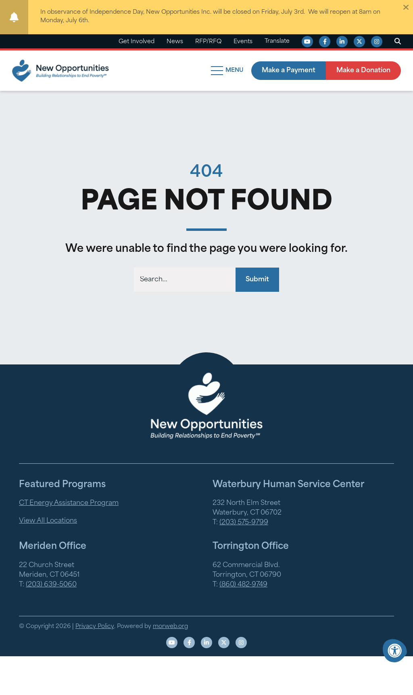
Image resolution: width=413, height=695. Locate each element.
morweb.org (170, 627)
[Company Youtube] (307, 41)
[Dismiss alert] (406, 7)
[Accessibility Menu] (395, 650)
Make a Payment (288, 70)
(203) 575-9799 (243, 522)
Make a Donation (363, 70)
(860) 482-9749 (243, 585)
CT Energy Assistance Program (69, 503)
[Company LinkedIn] (342, 41)
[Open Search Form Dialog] (397, 41)
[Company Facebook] (324, 41)
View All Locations (48, 521)
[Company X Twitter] (359, 41)
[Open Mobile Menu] (228, 71)
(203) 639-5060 (51, 585)
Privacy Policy (94, 627)
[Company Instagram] (376, 41)
